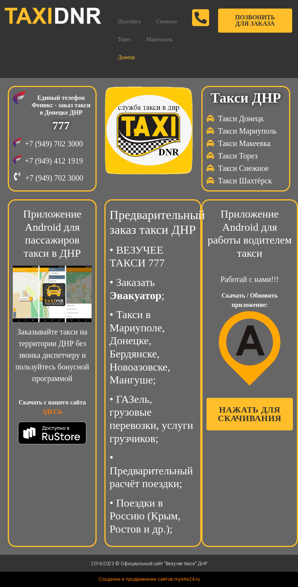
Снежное (166, 21)
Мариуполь (159, 39)
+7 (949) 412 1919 (54, 161)
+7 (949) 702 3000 (54, 143)
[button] (255, 21)
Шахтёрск (129, 21)
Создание (110, 579)
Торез (124, 39)
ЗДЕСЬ (52, 411)
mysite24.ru (187, 579)
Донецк (126, 57)
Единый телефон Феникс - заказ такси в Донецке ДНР (61, 105)
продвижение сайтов (149, 579)
